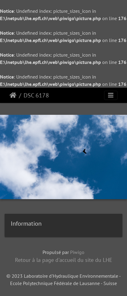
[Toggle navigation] (111, 95)
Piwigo (77, 252)
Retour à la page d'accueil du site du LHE (63, 259)
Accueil (13, 95)
